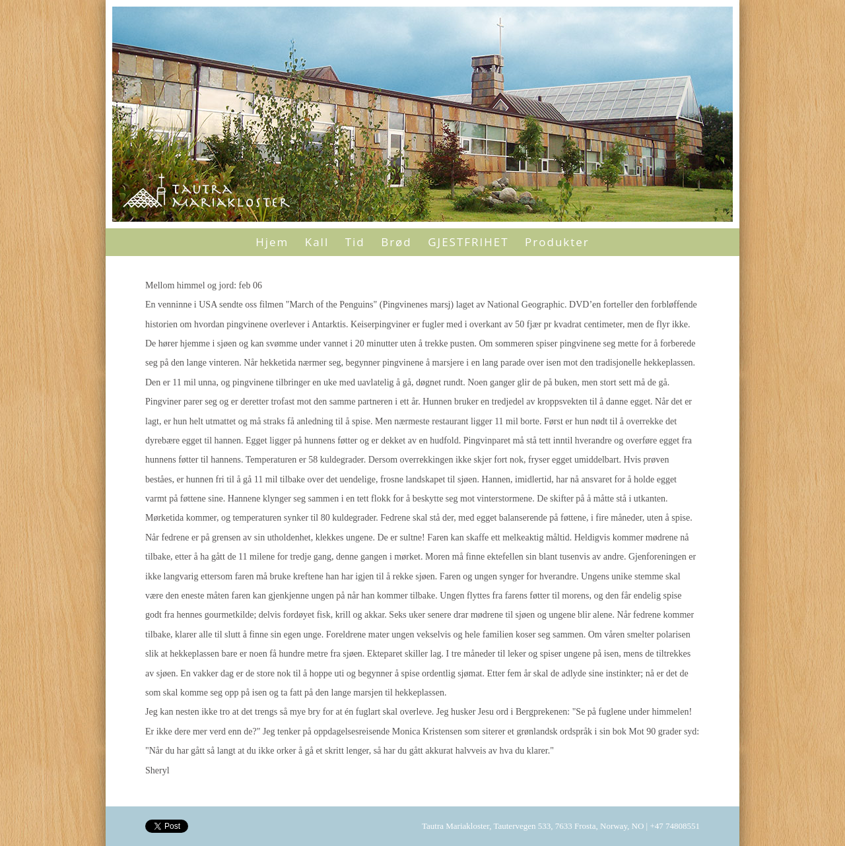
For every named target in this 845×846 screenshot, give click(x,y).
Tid (355, 241)
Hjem (271, 241)
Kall (317, 241)
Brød (396, 241)
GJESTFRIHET (468, 241)
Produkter (557, 241)
